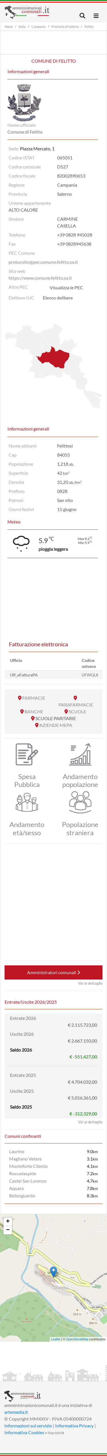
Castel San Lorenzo (28, 1180)
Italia (22, 26)
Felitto (89, 26)
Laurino (16, 1151)
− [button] (8, 1230)
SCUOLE (77, 711)
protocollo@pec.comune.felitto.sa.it (43, 262)
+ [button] (8, 1221)
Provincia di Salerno (65, 26)
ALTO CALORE (23, 209)
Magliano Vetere (25, 1158)
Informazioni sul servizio (28, 1425)
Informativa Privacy (74, 1425)
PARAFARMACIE (75, 704)
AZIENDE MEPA (55, 725)
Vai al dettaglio (90, 983)
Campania (38, 26)
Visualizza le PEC (66, 287)
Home (9, 26)
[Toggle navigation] (82, 15)
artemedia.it (16, 1412)
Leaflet (55, 1339)
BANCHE (34, 711)
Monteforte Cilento (28, 1166)
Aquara (16, 1188)
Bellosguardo (22, 1195)
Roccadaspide (22, 1173)
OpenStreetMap (77, 1339)
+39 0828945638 (74, 243)
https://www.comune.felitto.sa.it (40, 277)
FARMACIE (33, 697)
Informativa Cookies (24, 1432)
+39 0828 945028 (74, 234)
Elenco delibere (58, 297)
